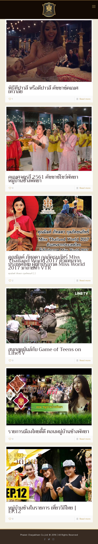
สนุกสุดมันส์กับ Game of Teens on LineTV (44, 351)
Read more (85, 98)
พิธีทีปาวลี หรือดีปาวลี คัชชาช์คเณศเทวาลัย (43, 90)
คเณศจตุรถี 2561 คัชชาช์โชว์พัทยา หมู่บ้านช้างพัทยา (43, 179)
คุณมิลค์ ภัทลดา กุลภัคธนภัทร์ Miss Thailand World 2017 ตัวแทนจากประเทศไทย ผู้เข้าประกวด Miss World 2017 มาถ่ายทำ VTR (46, 262)
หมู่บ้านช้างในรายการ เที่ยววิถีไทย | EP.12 (42, 510)
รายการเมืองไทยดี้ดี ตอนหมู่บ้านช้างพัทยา (48, 431)
